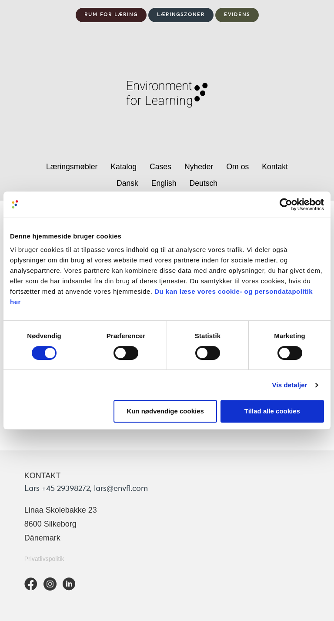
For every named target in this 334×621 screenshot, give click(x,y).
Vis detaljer (289, 385)
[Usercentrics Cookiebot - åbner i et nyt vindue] (286, 204)
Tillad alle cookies (272, 411)
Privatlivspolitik (44, 558)
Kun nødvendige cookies (165, 411)
